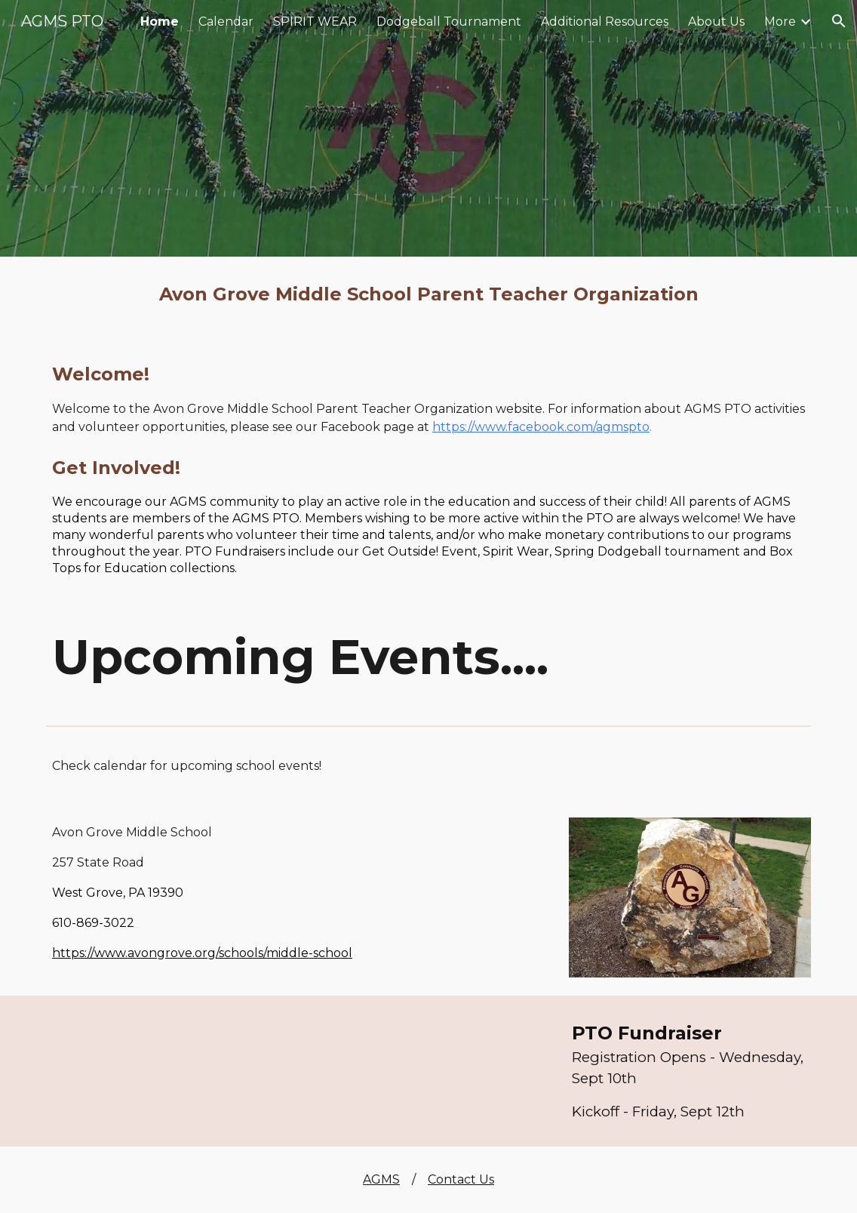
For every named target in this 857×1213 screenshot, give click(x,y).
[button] (839, 21)
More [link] (780, 21)
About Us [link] (716, 21)
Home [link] (159, 21)
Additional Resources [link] (604, 21)
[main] (428, 294)
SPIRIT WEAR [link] (315, 21)
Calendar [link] (225, 21)
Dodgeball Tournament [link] (448, 21)
